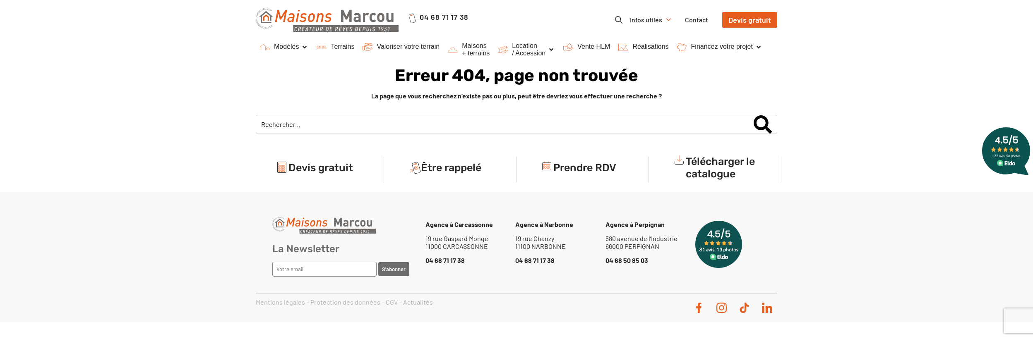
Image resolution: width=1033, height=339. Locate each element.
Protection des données (345, 302)
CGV (392, 302)
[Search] (763, 124)
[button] (284, 47)
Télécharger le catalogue (720, 167)
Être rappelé (451, 168)
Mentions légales (280, 302)
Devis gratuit (320, 168)
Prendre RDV (584, 168)
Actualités (418, 302)
